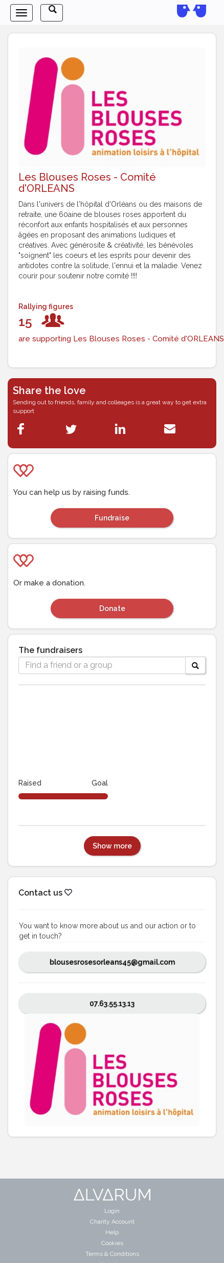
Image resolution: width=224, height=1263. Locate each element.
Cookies (112, 1243)
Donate (112, 608)
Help (112, 1232)
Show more (112, 846)
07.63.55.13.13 (112, 1003)
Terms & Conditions (112, 1253)
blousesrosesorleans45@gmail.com (112, 962)
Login (112, 1210)
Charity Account (112, 1221)
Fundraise (112, 518)
